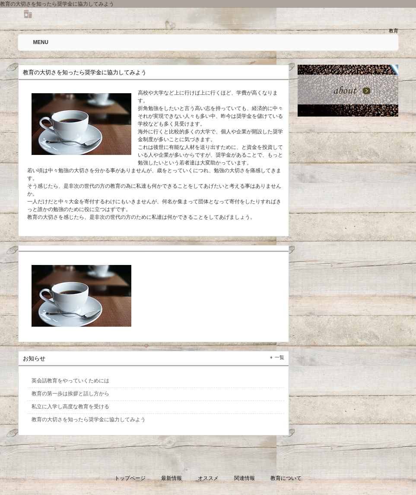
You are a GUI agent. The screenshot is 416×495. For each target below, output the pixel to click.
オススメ (208, 478)
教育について (286, 478)
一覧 (279, 357)
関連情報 (244, 478)
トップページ (130, 478)
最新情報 (171, 478)
